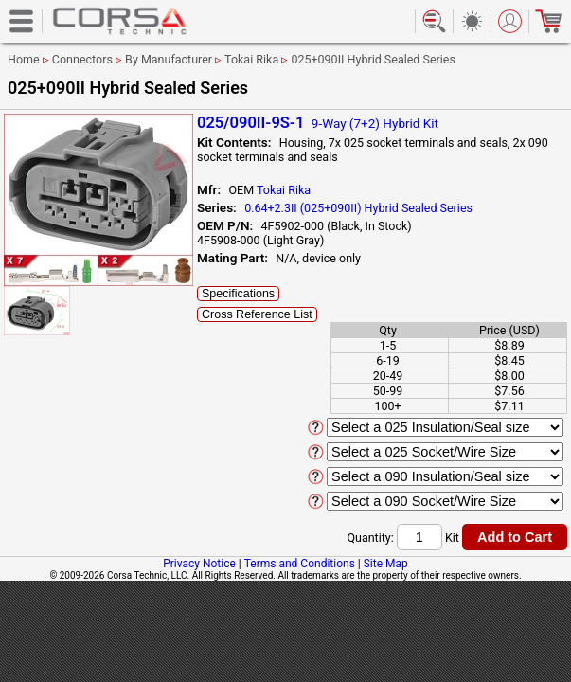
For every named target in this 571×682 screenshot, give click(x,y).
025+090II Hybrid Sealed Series (373, 59)
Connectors (82, 59)
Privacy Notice (199, 563)
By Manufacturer (168, 59)
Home (24, 59)
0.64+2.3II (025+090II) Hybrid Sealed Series (358, 208)
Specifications (238, 293)
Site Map (386, 563)
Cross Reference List (257, 314)
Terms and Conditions (299, 563)
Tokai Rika (251, 59)
